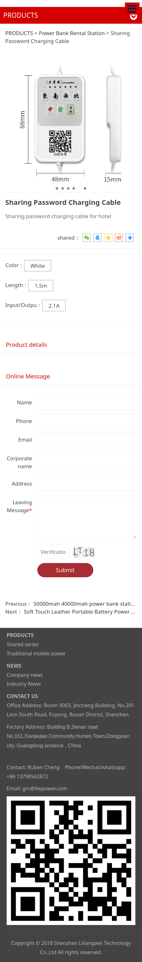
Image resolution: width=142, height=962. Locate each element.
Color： (14, 265)
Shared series (23, 644)
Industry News (24, 683)
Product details (26, 344)
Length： (16, 285)
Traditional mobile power (36, 653)
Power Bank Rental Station (72, 33)
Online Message (28, 376)
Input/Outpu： (23, 305)
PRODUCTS (19, 33)
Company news (25, 674)
